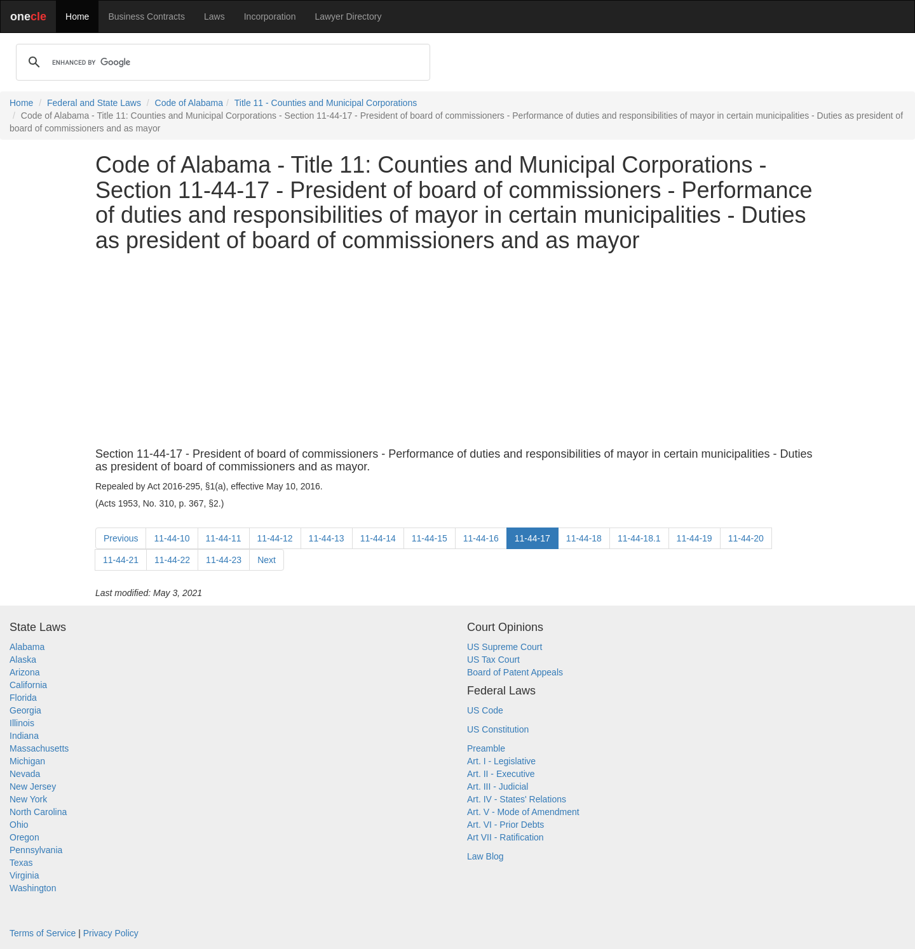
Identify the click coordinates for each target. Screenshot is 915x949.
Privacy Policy (111, 933)
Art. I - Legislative (501, 761)
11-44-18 (584, 538)
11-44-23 (223, 560)
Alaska (23, 659)
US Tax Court (493, 659)
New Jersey (33, 786)
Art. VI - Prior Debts (505, 825)
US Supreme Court (504, 647)
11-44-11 (223, 538)
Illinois (22, 723)
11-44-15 (429, 538)
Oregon (24, 837)
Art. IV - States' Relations (516, 799)
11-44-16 (481, 538)
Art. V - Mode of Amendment (523, 812)
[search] (221, 62)
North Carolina (38, 812)
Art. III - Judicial (497, 786)
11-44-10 (171, 538)
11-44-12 (275, 538)
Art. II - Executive (501, 774)
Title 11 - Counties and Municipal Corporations (325, 103)
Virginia (24, 875)
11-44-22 (172, 560)
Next (266, 560)
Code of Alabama (189, 103)
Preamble (486, 748)
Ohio (19, 825)
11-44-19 (694, 538)
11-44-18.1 (639, 538)
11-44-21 (121, 560)
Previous (121, 538)
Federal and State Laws (94, 103)
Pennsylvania (36, 850)
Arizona (24, 672)
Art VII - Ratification (505, 837)
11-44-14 (378, 538)
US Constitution (498, 729)
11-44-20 (746, 538)
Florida (23, 698)
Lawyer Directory (348, 16)
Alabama (27, 647)
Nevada (25, 774)
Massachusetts (39, 748)
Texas (21, 863)
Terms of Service (43, 933)
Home (77, 16)
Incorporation (270, 16)
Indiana (24, 736)
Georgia (25, 710)
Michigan (27, 761)
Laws (214, 16)
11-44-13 (326, 538)
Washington (33, 888)
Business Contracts (146, 16)
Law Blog (485, 856)
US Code (485, 710)
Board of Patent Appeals (515, 672)
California (28, 685)
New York (28, 799)
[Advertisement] (457, 350)
